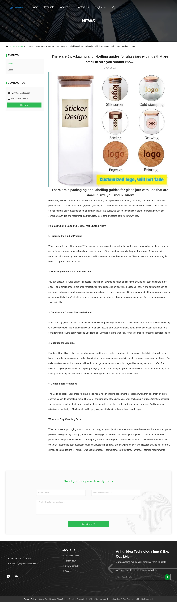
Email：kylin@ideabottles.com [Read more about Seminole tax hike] (21, 564)
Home (35, 7)
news (20, 46)
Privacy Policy (30, 599)
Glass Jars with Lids (80, 271)
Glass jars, (53, 200)
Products (49, 7)
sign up (162, 577)
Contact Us (82, 7)
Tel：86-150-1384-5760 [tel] (19, 558)
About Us (65, 7)
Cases (10, 70)
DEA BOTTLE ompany (85, 439)
